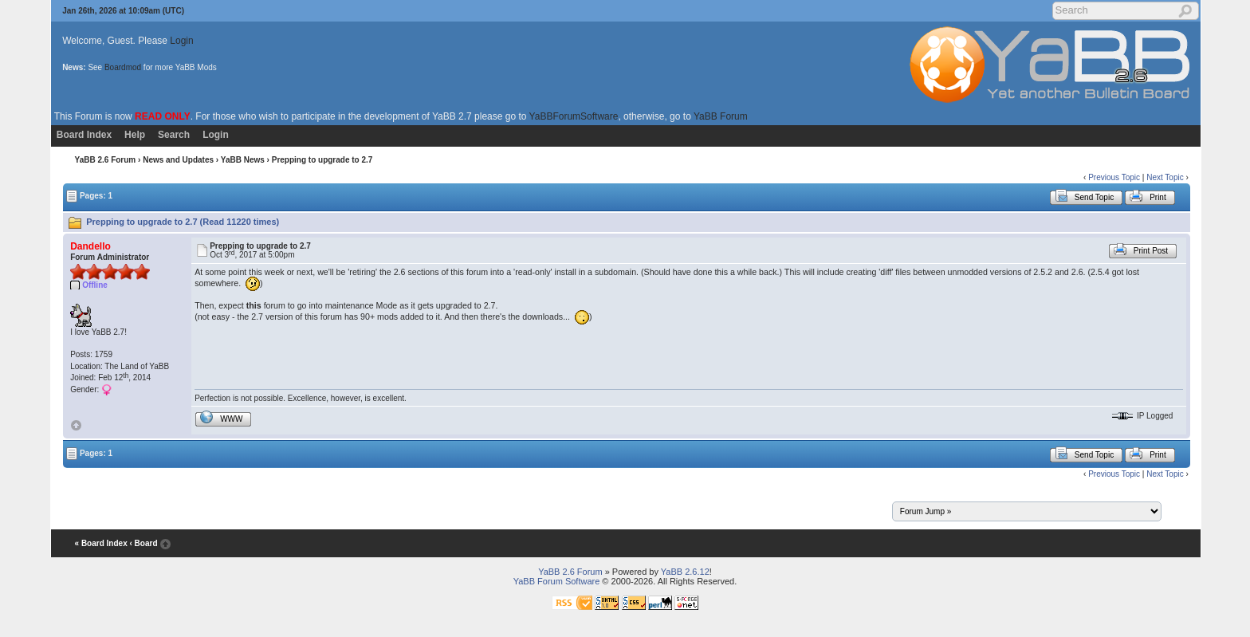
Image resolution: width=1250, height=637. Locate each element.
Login (181, 40)
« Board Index (101, 543)
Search (174, 134)
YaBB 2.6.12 (685, 571)
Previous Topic (1114, 177)
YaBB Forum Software (556, 581)
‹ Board (143, 543)
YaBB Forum (721, 116)
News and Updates (178, 159)
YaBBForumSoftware (574, 116)
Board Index (84, 134)
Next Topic (1165, 177)
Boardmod (122, 67)
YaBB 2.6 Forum (105, 159)
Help (134, 134)
